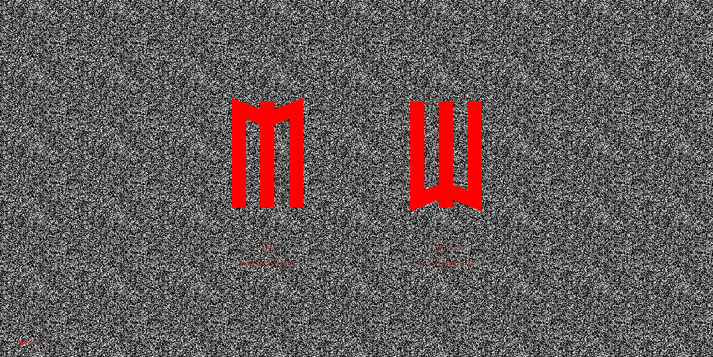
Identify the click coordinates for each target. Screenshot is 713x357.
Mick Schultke (267, 176)
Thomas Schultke (445, 176)
